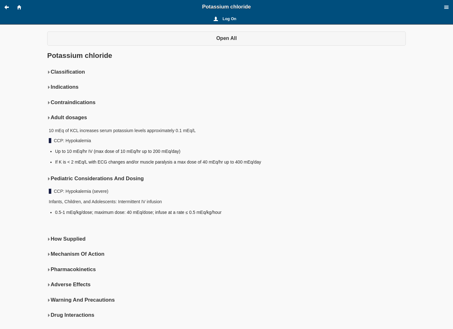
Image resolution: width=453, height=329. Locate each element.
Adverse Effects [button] (69, 284)
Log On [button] (230, 19)
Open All (226, 38)
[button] (9, 7)
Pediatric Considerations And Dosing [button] (95, 178)
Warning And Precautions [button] (81, 300)
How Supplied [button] (66, 239)
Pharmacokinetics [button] (71, 269)
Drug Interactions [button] (70, 315)
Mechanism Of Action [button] (75, 254)
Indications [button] (63, 87)
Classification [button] (66, 72)
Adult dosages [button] (67, 117)
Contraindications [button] (71, 102)
